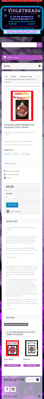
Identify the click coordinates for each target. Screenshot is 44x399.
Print (9, 178)
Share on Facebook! (13, 171)
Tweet (8, 154)
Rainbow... (27, 359)
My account (11, 396)
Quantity (9, 193)
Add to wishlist (15, 211)
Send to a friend (13, 174)
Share (16, 154)
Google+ (26, 154)
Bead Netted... (9, 359)
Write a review (10, 163)
